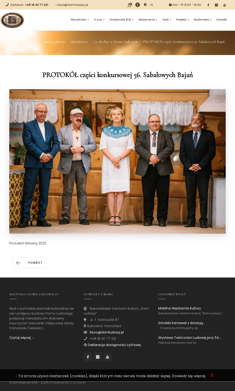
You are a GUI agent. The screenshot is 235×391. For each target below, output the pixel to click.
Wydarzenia (148, 19)
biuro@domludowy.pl (72, 5)
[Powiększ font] (151, 4)
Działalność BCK (122, 19)
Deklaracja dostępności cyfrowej (114, 345)
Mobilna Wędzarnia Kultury (179, 308)
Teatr (166, 19)
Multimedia (203, 19)
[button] (30, 262)
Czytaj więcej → (22, 337)
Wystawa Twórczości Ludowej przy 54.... (190, 337)
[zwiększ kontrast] (145, 4)
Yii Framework (77, 382)
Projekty (182, 19)
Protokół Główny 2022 (27, 243)
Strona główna (54, 41)
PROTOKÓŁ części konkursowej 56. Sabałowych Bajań (184, 41)
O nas (99, 19)
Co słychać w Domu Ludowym (115, 41)
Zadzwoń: (29, 5)
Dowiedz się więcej (188, 376)
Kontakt (222, 19)
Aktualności (79, 19)
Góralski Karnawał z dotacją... (181, 323)
